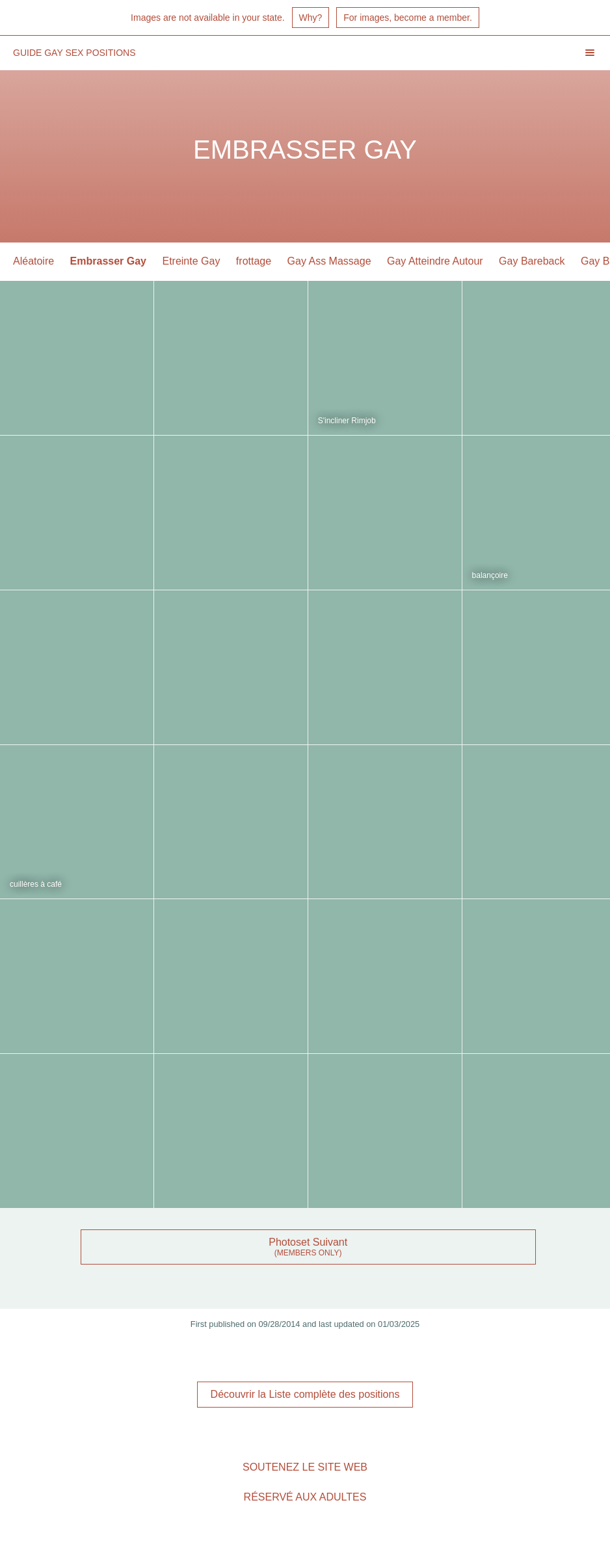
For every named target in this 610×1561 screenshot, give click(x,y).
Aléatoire (33, 261)
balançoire (490, 575)
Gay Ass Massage (329, 261)
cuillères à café (36, 884)
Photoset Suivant (308, 1242)
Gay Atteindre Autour (435, 261)
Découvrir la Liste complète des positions (305, 1394)
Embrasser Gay (108, 261)
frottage (253, 261)
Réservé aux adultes (305, 1496)
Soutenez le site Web (305, 1467)
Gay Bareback (531, 261)
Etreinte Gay (191, 261)
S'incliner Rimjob (347, 420)
